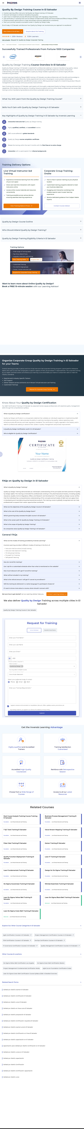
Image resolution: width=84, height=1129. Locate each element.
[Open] (74, 663)
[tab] (34, 627)
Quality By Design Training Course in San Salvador (20, 607)
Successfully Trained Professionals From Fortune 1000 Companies (38, 49)
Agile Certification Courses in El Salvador (17, 932)
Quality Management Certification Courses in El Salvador (29, 44)
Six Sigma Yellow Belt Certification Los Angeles (18, 960)
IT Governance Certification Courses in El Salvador (20, 942)
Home (3, 44)
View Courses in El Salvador (11, 44)
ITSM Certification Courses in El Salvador (17, 937)
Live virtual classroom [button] (16, 671)
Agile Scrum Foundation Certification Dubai (57, 965)
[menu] (3, 3)
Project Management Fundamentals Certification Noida (21, 965)
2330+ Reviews (17, 36)
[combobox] (42, 663)
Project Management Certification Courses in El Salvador (54, 932)
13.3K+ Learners (32, 36)
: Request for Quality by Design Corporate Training (22, 40)
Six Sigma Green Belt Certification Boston (51, 960)
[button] (12, 31)
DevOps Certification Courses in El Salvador (50, 937)
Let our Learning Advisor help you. (23, 591)
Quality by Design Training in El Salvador (50, 44)
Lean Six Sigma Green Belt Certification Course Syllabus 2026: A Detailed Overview (30, 970)
